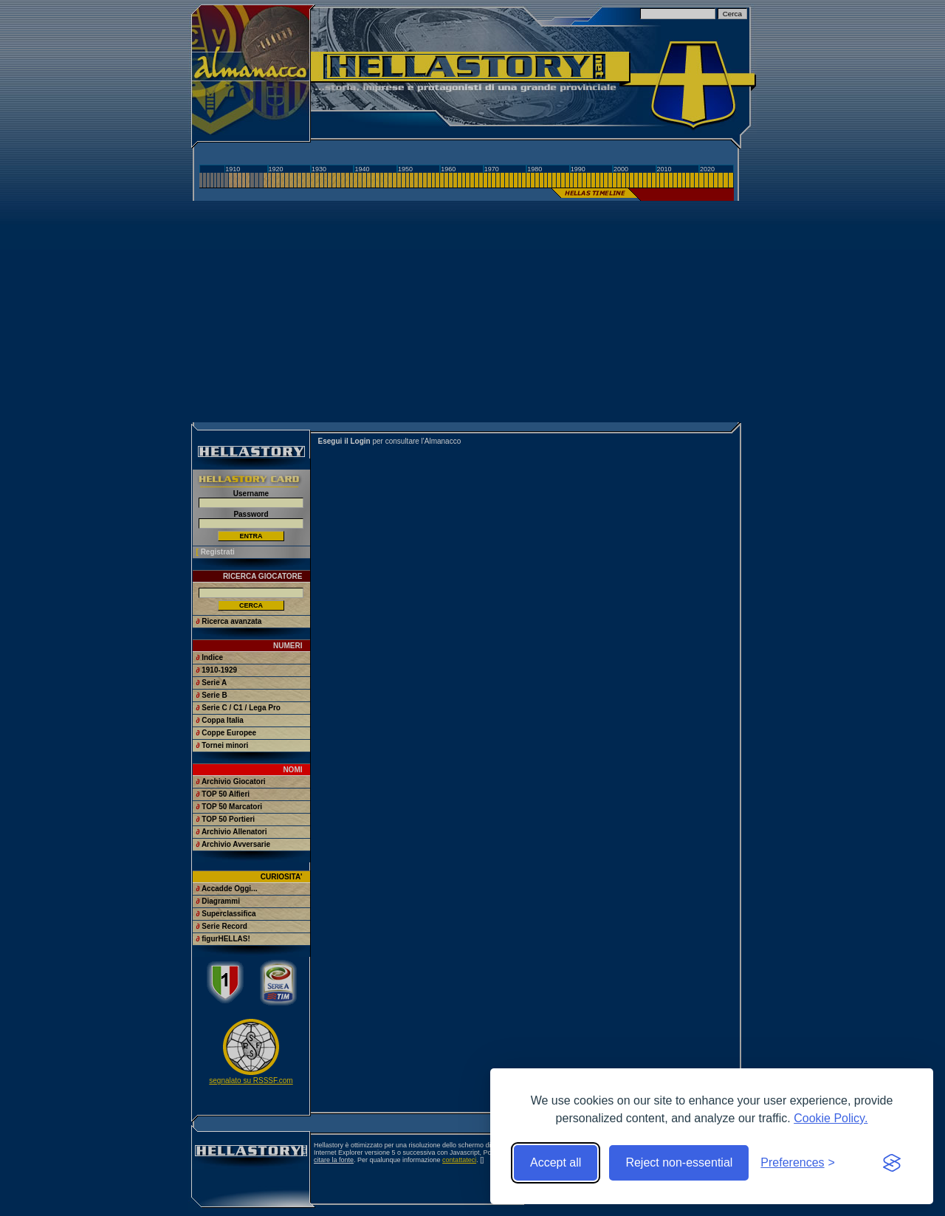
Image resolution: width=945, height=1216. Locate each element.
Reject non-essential (678, 1162)
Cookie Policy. (830, 1118)
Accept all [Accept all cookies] (555, 1162)
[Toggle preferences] (797, 1163)
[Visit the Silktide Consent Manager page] (892, 1163)
